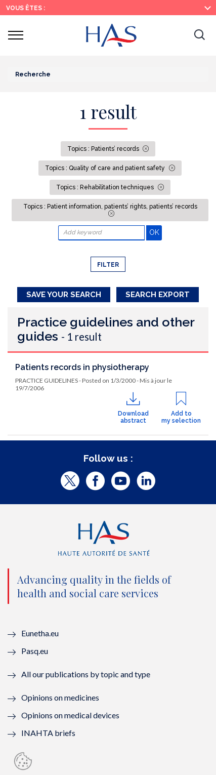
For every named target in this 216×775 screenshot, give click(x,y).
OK (155, 232)
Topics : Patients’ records (104, 148)
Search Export (157, 294)
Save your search (63, 294)
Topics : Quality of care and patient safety (105, 168)
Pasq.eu (34, 651)
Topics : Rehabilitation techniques (105, 187)
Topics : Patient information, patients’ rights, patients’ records (110, 206)
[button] (199, 35)
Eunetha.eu (40, 633)
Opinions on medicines (60, 697)
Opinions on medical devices (70, 715)
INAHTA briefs (48, 733)
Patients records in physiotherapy (82, 367)
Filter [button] (108, 264)
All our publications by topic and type (85, 674)
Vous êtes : (25, 8)
